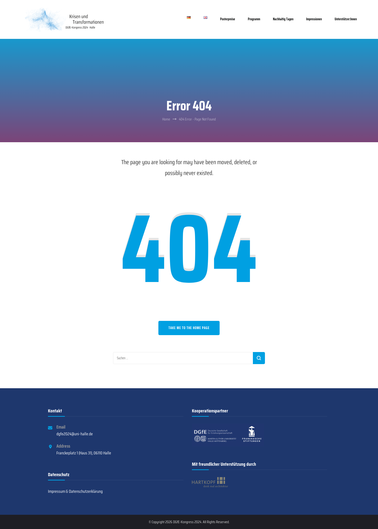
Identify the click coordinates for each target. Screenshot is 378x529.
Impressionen (314, 19)
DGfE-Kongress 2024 (187, 522)
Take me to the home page (189, 328)
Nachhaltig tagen (283, 19)
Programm (254, 19)
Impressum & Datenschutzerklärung (75, 491)
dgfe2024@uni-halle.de (74, 433)
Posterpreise (227, 19)
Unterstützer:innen (346, 19)
